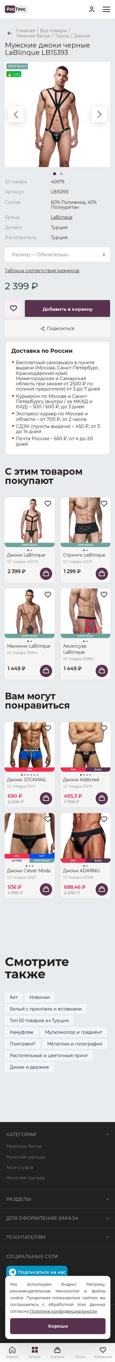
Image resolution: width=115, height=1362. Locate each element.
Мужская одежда (25, 1157)
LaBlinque (61, 217)
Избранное (102, 1352)
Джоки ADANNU (81, 870)
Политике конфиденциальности (63, 1311)
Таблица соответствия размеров (42, 270)
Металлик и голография (74, 1044)
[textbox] (57, 254)
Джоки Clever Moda (28, 870)
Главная (12, 1357)
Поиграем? (23, 1044)
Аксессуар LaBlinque (75, 649)
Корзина (57, 1352)
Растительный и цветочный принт (49, 1055)
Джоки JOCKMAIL (26, 779)
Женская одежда (25, 1178)
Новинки (39, 997)
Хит (14, 997)
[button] (15, 114)
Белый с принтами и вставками (46, 1009)
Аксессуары (19, 1167)
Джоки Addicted (81, 779)
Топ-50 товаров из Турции (39, 1020)
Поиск (80, 1357)
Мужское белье (24, 1146)
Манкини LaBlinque (28, 646)
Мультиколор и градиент (73, 1032)
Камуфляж (21, 1032)
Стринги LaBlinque (84, 555)
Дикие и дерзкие (29, 1067)
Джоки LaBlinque (26, 555)
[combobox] (57, 254)
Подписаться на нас (37, 1272)
